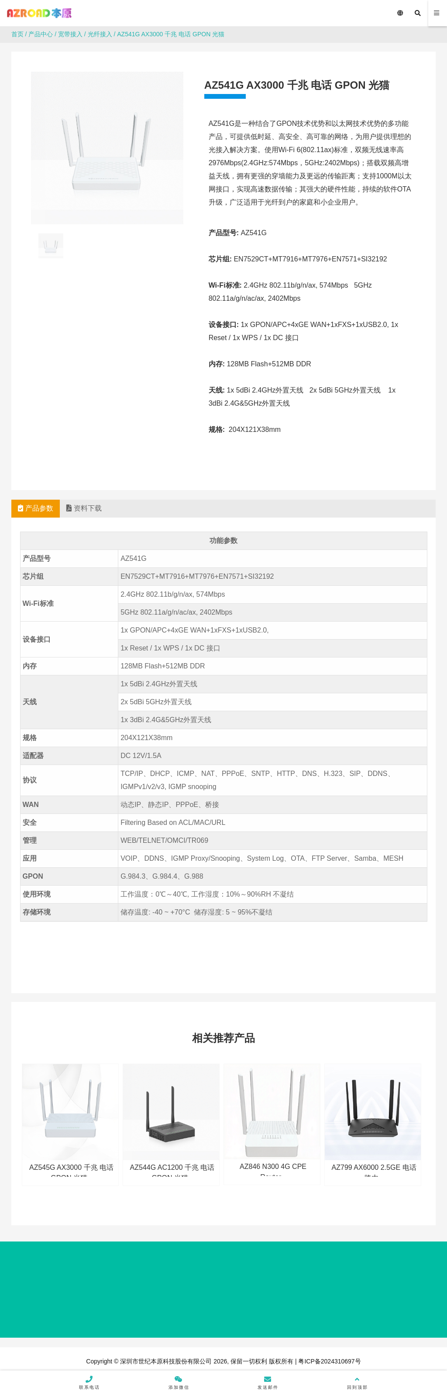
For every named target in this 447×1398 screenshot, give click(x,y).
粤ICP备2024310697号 (329, 1361)
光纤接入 (100, 34)
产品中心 (40, 34)
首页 (17, 34)
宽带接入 (70, 34)
